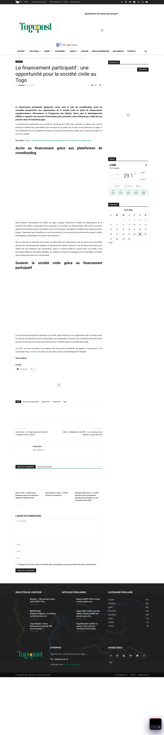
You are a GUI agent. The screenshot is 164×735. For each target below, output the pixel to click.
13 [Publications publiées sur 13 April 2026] (111, 229)
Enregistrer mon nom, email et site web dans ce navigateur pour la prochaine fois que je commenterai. (57, 622)
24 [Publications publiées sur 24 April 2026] (134, 234)
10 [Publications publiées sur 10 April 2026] (134, 224)
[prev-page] (17, 563)
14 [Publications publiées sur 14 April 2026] (117, 229)
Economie (26, 58)
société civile (56, 459)
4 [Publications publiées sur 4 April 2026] (139, 220)
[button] (146, 51)
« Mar (110, 242)
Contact (132, 733)
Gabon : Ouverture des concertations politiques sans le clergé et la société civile (58, 198)
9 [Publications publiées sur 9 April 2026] (129, 224)
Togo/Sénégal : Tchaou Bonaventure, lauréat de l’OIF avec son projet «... (41, 684)
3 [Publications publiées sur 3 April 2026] (134, 220)
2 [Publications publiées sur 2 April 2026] (129, 220)
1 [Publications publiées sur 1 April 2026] (123, 220)
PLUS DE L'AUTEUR (44, 525)
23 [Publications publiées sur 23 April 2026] (129, 234)
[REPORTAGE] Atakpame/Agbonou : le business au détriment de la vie (43, 671)
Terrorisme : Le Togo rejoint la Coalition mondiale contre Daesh (31, 491)
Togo (65, 459)
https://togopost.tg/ (38, 508)
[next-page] (21, 563)
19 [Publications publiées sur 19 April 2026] (146, 229)
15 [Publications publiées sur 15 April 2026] (123, 229)
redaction (21, 85)
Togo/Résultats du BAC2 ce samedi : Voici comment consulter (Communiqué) (87, 684)
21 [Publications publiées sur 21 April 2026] (117, 234)
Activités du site (143, 733)
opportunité (45, 459)
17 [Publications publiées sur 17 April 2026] (134, 229)
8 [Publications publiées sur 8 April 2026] (123, 224)
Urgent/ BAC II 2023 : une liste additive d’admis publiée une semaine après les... (88, 671)
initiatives (34, 409)
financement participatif (31, 459)
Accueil (17, 58)
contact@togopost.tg (72, 722)
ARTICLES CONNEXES (25, 525)
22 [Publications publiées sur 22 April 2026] (123, 234)
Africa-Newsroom (121, 733)
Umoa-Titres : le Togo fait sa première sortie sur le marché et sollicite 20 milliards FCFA (27, 553)
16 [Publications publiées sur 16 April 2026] (129, 229)
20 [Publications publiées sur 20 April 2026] (111, 234)
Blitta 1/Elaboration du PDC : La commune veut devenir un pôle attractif (82, 491)
